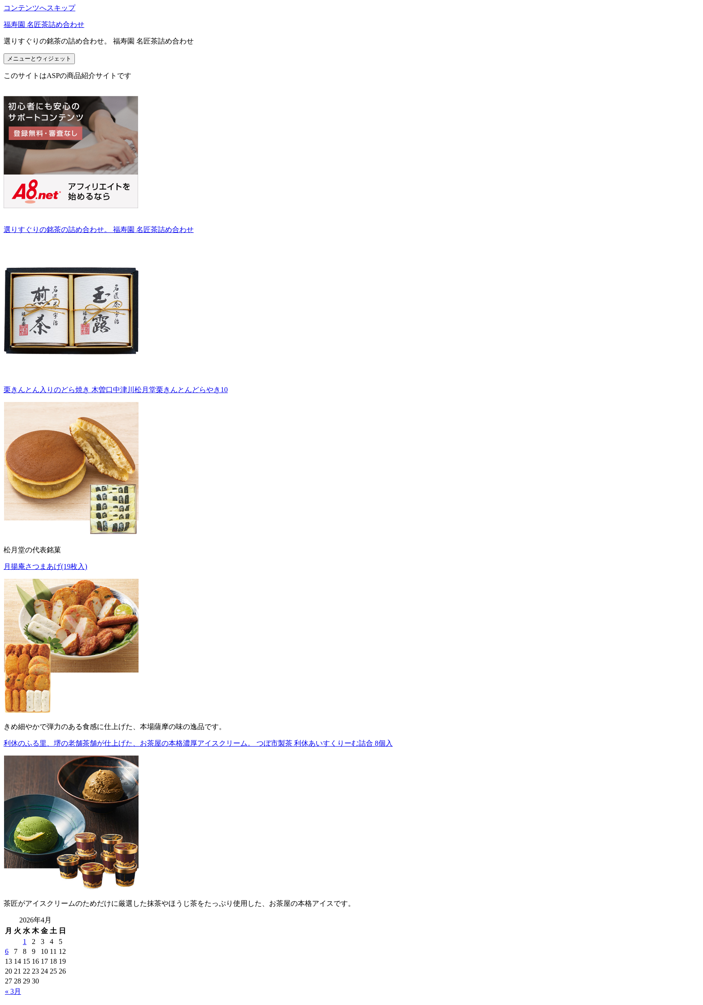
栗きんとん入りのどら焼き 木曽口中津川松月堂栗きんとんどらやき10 (116, 389)
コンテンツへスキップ (39, 8)
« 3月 (13, 991)
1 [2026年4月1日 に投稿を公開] (24, 941)
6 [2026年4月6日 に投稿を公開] (7, 951)
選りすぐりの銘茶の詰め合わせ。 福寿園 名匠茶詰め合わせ (99, 229)
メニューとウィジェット (39, 58)
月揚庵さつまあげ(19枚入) (45, 566)
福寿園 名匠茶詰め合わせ (44, 24)
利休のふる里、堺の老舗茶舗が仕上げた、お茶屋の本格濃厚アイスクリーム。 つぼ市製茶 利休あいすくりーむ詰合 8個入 (198, 743)
